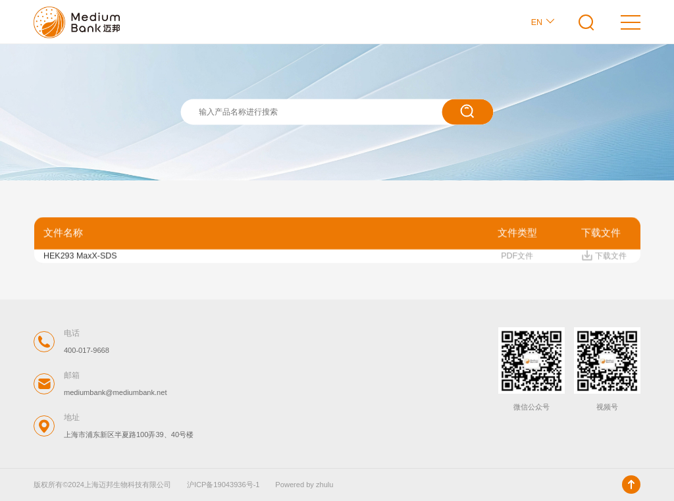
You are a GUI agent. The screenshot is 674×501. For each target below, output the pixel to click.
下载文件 (604, 257)
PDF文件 (517, 257)
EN (543, 21)
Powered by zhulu (304, 484)
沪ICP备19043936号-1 (223, 484)
